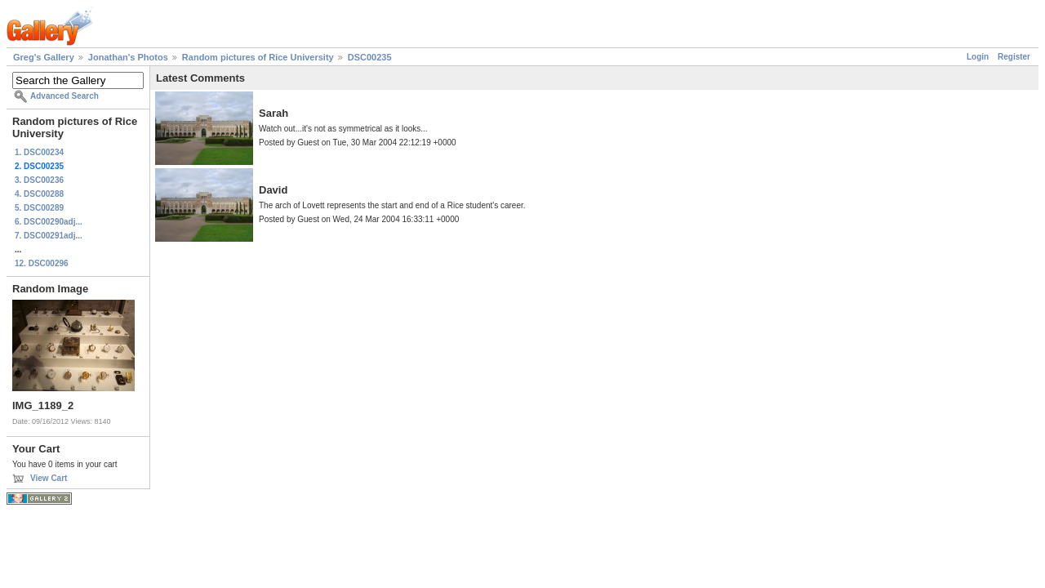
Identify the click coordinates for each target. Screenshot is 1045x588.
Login (978, 56)
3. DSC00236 (39, 180)
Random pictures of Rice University (258, 57)
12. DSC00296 (42, 263)
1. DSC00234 (39, 152)
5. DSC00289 (39, 207)
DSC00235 (370, 57)
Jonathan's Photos (128, 57)
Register (1014, 56)
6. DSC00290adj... (48, 221)
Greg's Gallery (43, 57)
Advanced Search (64, 95)
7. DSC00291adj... (48, 235)
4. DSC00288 (39, 193)
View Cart (48, 478)
